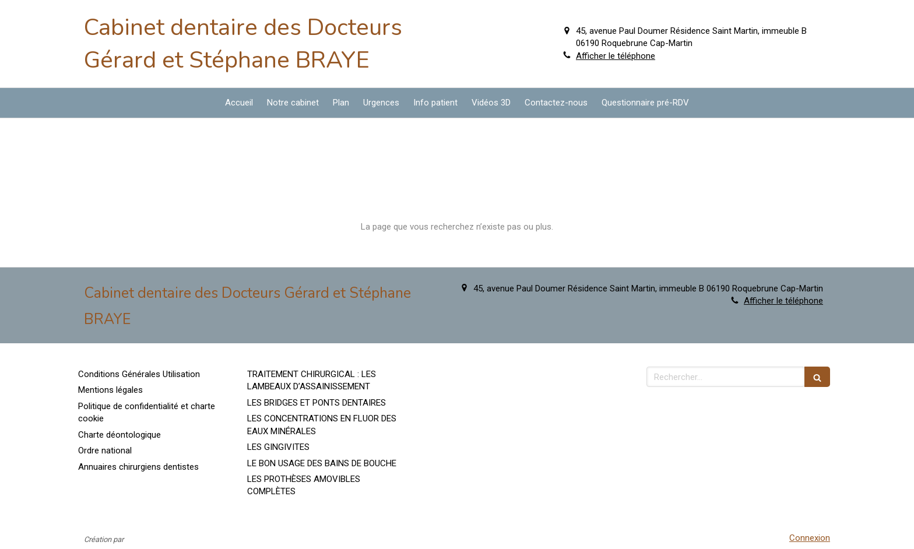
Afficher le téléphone (615, 56)
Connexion (809, 538)
